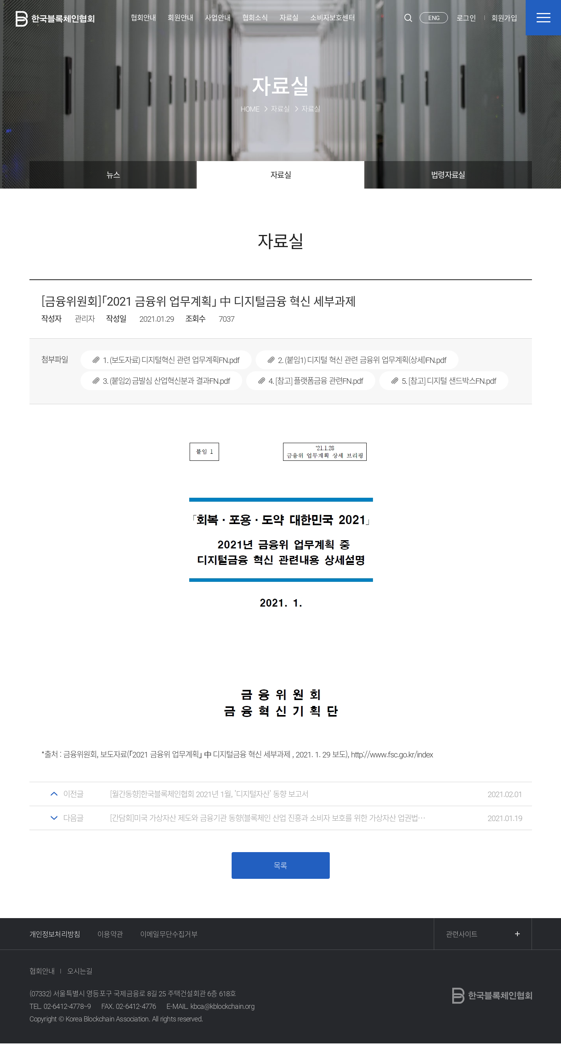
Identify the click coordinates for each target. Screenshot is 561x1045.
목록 (280, 866)
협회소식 (255, 17)
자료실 (289, 17)
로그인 (466, 18)
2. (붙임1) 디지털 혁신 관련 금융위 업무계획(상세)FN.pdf (357, 359)
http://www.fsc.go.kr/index (392, 754)
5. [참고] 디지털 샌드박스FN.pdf (443, 380)
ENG (433, 17)
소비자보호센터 (332, 17)
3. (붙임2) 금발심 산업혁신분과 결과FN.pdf (161, 380)
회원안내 (180, 17)
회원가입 (504, 18)
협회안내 (143, 17)
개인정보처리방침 (54, 935)
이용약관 (110, 935)
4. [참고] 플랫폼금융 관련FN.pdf (310, 380)
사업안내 (217, 17)
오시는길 (80, 972)
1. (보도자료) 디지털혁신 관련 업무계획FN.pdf (166, 359)
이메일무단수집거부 (168, 935)
